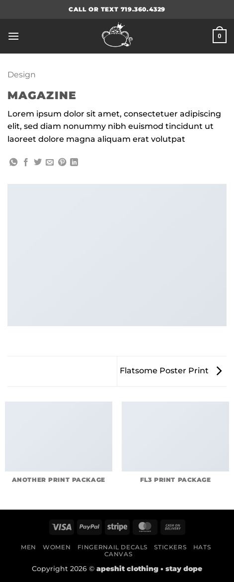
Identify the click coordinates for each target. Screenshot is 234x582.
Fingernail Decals (113, 547)
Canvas (118, 554)
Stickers (170, 547)
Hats (202, 547)
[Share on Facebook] (26, 162)
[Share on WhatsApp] (13, 162)
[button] (13, 36)
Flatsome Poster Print (171, 370)
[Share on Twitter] (38, 162)
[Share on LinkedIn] (74, 162)
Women (57, 547)
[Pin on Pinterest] (62, 162)
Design (21, 74)
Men (28, 547)
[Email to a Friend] (50, 162)
